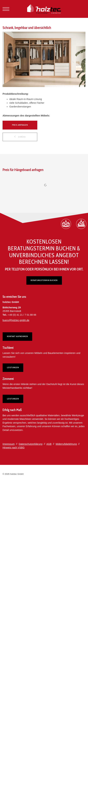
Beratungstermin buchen (44, 280)
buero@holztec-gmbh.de (16, 320)
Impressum (9, 444)
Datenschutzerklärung (30, 444)
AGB (48, 444)
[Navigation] (6, 9)
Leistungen (13, 367)
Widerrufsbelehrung (66, 444)
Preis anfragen (20, 125)
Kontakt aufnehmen (17, 336)
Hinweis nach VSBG (14, 447)
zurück (22, 137)
